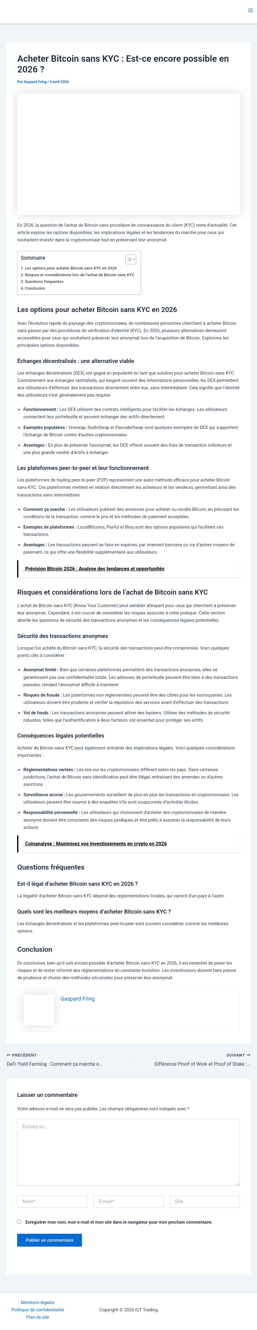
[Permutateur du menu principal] (250, 10)
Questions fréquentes (44, 281)
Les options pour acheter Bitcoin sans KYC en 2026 (71, 268)
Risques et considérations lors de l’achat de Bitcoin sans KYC (79, 275)
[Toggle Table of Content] (128, 259)
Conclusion (35, 288)
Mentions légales (38, 1302)
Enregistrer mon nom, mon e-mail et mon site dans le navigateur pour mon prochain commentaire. (119, 1222)
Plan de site (37, 1317)
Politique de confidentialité (37, 1310)
